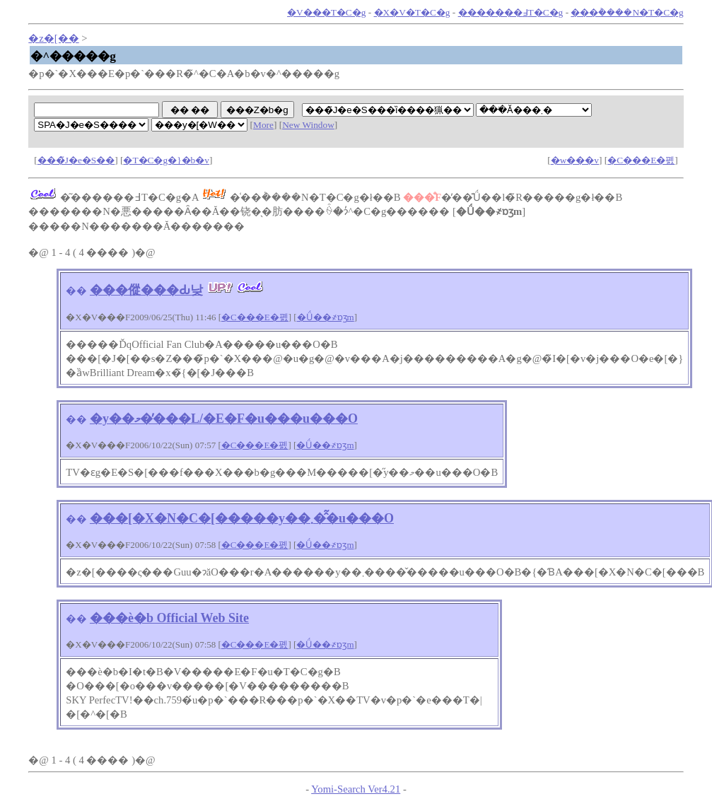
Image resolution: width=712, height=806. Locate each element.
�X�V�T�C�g (412, 12)
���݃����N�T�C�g (627, 12)
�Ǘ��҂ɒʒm (325, 317)
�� (76, 290)
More (263, 124)
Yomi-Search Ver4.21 (355, 789)
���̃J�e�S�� (76, 160)
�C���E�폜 (641, 160)
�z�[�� (53, 38)
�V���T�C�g (326, 12)
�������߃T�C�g (511, 12)
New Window (308, 124)
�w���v (575, 160)
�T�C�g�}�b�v (166, 160)
